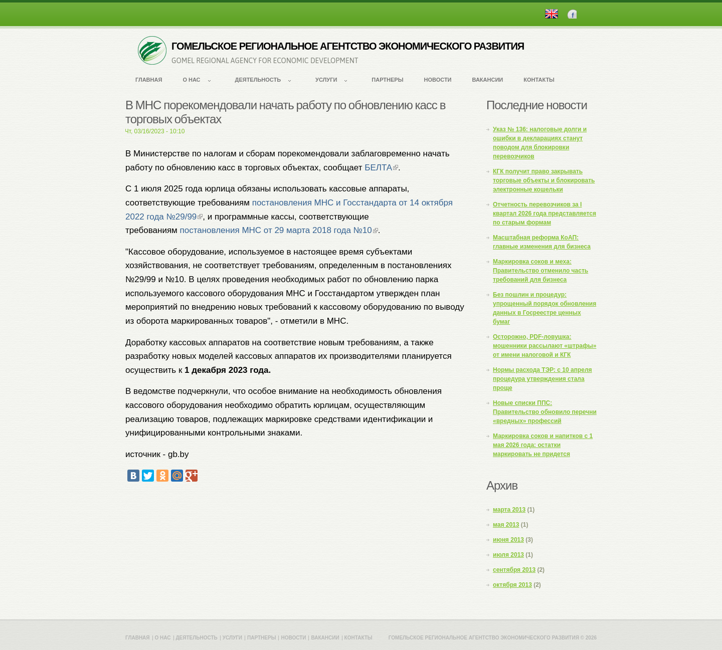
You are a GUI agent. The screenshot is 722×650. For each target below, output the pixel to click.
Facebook (572, 14)
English (551, 14)
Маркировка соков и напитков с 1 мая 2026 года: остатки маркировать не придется (543, 445)
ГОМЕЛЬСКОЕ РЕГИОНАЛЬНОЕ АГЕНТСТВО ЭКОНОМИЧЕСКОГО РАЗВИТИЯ (347, 46)
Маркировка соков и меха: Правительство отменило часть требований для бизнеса (540, 270)
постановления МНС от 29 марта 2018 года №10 (279, 230)
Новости (437, 80)
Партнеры (387, 80)
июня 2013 (508, 539)
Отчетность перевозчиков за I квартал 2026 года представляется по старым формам (544, 213)
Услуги (326, 80)
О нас (191, 80)
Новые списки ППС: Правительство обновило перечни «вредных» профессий (545, 411)
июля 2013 (508, 554)
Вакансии (487, 80)
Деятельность (258, 80)
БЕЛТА (381, 167)
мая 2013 (506, 524)
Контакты (539, 80)
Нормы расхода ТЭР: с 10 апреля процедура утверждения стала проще (542, 378)
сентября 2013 (514, 569)
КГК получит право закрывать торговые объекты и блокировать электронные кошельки (544, 180)
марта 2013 (509, 509)
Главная (148, 80)
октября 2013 (512, 584)
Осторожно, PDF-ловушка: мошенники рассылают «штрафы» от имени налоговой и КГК (544, 345)
